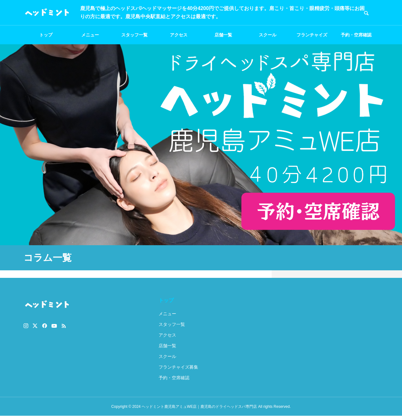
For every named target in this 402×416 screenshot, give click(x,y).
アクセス (178, 34)
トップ (45, 34)
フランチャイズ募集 (311, 38)
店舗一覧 (223, 34)
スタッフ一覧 (134, 34)
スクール (267, 34)
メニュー (90, 34)
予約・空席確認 (356, 34)
